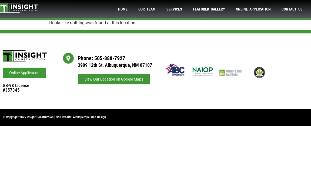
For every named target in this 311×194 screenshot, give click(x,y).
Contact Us (292, 9)
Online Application (253, 9)
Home (123, 9)
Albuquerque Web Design (89, 117)
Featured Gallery (209, 9)
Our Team (147, 9)
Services (174, 9)
